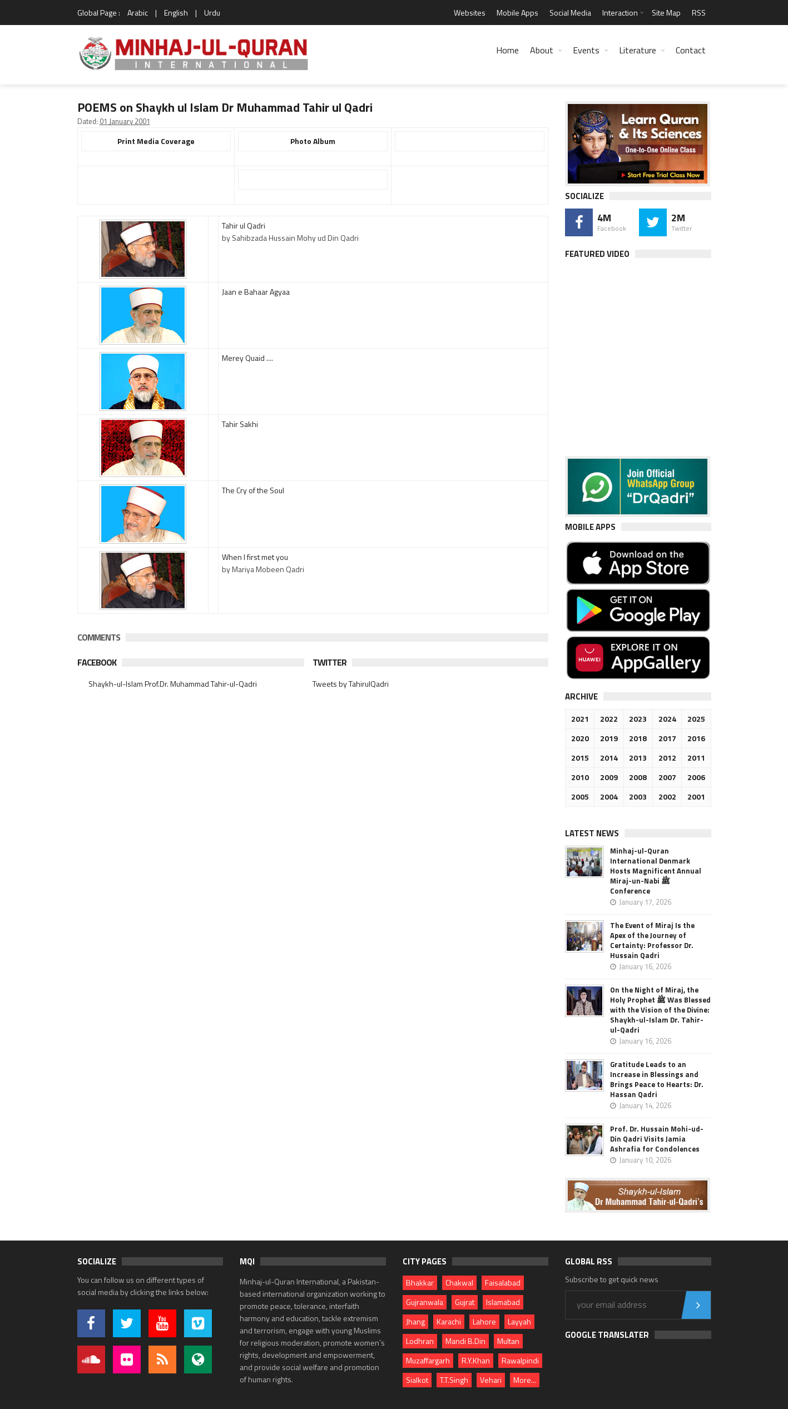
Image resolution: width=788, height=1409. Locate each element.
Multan (508, 1341)
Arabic (137, 12)
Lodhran (420, 1341)
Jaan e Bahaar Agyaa (256, 291)
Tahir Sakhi (240, 424)
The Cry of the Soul (253, 490)
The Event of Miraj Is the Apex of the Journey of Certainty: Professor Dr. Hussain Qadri (652, 940)
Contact (691, 50)
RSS (699, 12)
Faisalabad (503, 1282)
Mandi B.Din (465, 1341)
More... (524, 1380)
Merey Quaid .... (247, 358)
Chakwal (459, 1282)
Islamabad (503, 1302)
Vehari (491, 1380)
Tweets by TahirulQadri (351, 683)
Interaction (620, 12)
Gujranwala (424, 1302)
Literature (637, 50)
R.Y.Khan (476, 1360)
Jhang (415, 1321)
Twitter (329, 662)
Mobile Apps (517, 12)
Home (507, 50)
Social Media (570, 12)
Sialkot (417, 1380)
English (176, 12)
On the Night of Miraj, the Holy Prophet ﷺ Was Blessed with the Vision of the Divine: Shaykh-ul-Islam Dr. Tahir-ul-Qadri (660, 1010)
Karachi (449, 1321)
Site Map (666, 12)
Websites (469, 12)
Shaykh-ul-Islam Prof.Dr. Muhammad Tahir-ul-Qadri (172, 683)
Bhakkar (420, 1282)
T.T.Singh (454, 1380)
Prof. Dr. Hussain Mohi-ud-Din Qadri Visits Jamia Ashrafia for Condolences (656, 1139)
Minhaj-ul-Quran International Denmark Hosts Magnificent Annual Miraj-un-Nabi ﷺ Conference (655, 871)
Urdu (212, 12)
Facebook (96, 662)
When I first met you (255, 557)
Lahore (484, 1321)
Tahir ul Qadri (243, 225)
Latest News (592, 833)
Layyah (519, 1321)
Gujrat (464, 1302)
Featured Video (597, 253)
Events (586, 50)
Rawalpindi (520, 1360)
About (541, 50)
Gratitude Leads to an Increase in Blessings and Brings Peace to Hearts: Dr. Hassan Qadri (656, 1079)
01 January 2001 (125, 121)
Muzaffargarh (428, 1360)
